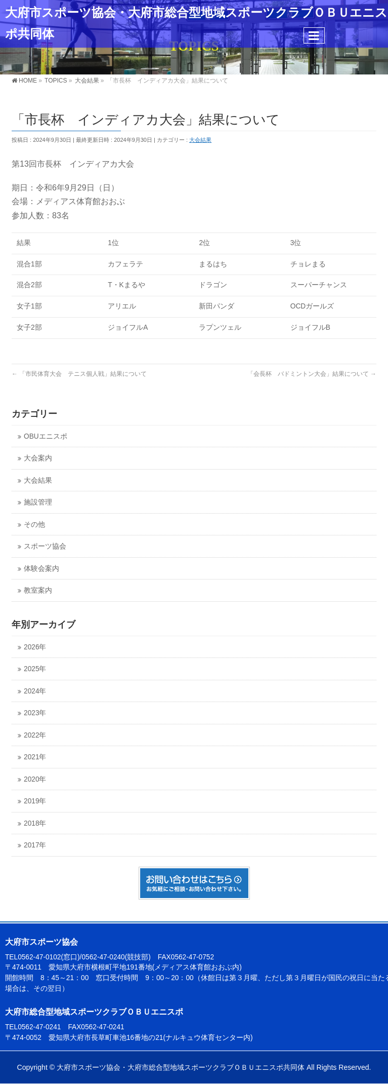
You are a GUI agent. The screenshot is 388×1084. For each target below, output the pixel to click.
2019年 (35, 801)
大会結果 (200, 140)
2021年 (35, 757)
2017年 (35, 845)
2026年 (35, 647)
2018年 (35, 823)
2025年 (35, 669)
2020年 (35, 779)
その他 (34, 524)
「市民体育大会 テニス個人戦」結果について (79, 373)
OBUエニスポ (45, 436)
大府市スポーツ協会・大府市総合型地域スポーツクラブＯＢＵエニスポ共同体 (181, 1067)
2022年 (35, 735)
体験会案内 (41, 568)
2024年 (35, 691)
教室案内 (38, 590)
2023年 (35, 713)
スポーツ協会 (45, 546)
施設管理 (38, 502)
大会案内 (38, 458)
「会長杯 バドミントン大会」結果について (311, 373)
